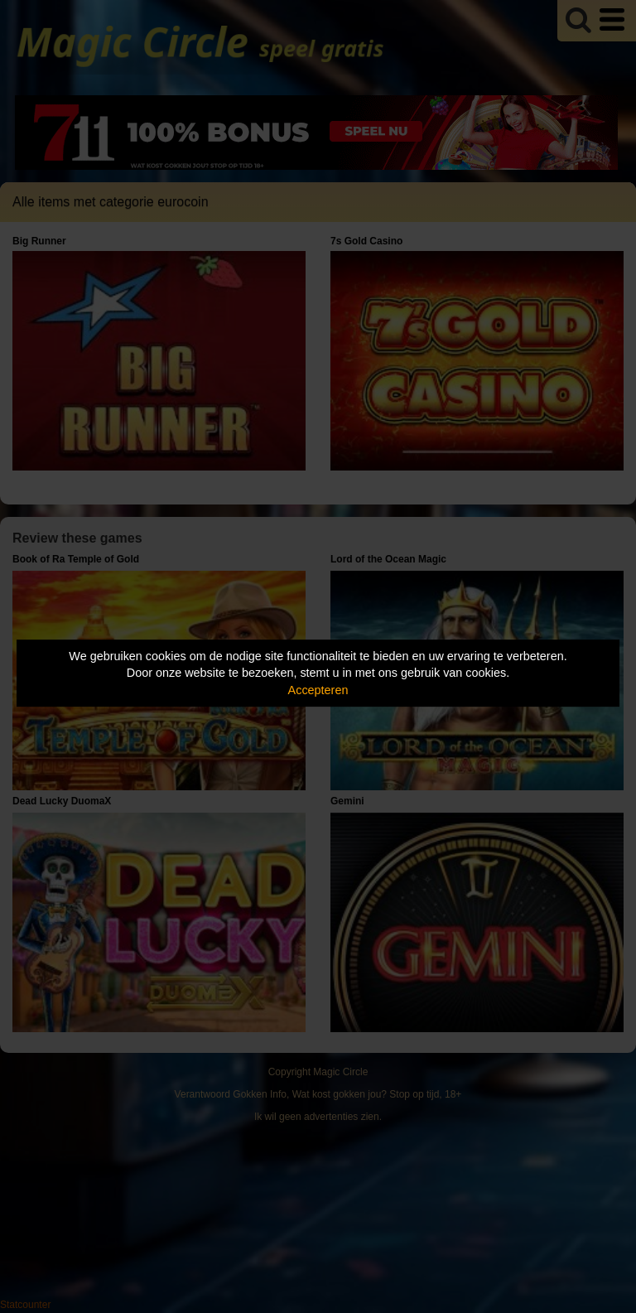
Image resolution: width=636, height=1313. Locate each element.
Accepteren (318, 690)
